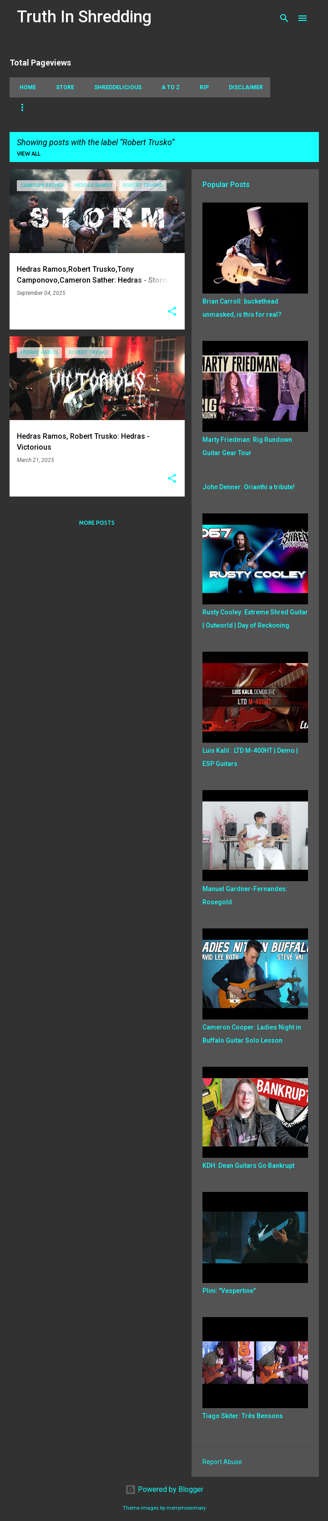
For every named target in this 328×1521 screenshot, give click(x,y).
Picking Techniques (91, 107)
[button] (172, 312)
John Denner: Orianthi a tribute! (248, 487)
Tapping (29, 107)
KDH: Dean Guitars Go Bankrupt (248, 1165)
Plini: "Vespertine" (229, 1290)
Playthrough (162, 107)
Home (25, 87)
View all (28, 154)
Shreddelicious (115, 87)
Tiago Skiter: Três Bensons (242, 1416)
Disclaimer (243, 87)
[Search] (284, 18)
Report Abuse (222, 1461)
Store (62, 87)
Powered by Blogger (164, 1489)
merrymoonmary (186, 1508)
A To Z (168, 87)
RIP (201, 87)
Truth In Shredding (84, 16)
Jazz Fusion (242, 107)
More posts (97, 523)
